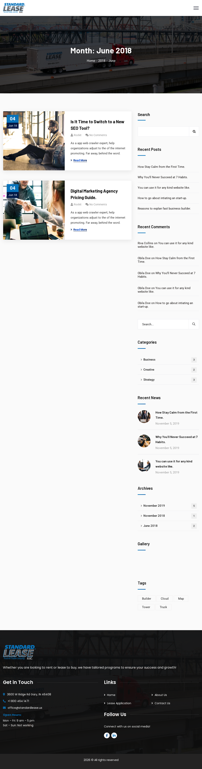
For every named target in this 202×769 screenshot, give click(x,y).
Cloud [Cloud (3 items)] (164, 598)
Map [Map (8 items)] (181, 598)
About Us (161, 695)
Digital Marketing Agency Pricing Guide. (94, 194)
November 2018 (170, 516)
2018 (101, 61)
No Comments (98, 135)
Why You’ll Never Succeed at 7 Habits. (163, 177)
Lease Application (119, 703)
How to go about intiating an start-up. (162, 198)
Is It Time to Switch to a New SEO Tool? (97, 125)
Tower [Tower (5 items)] (146, 607)
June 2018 (170, 526)
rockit (77, 135)
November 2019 (170, 506)
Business (170, 360)
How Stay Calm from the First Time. (161, 167)
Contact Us (162, 703)
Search (144, 114)
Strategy (170, 380)
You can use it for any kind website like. (164, 187)
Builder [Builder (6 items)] (146, 598)
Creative (170, 370)
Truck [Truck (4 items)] (163, 607)
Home (91, 61)
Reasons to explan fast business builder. (164, 208)
